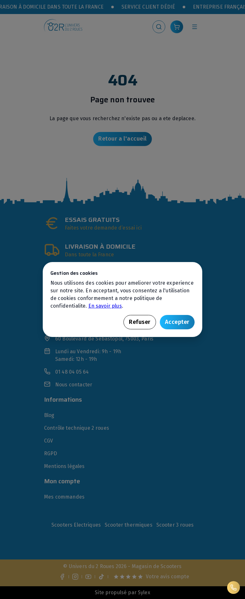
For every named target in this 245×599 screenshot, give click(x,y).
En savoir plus (105, 306)
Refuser (140, 321)
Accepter (177, 321)
